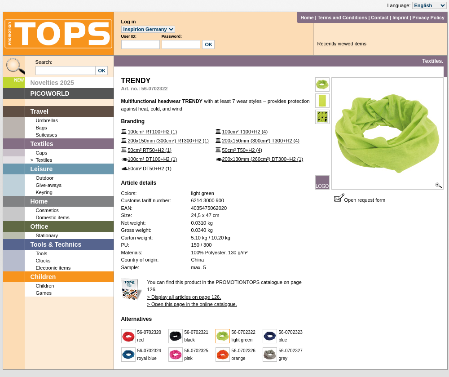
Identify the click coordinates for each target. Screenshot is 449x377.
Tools (42, 253)
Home (306, 17)
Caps (42, 152)
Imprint (400, 17)
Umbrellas (47, 120)
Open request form (360, 200)
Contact (379, 17)
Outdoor (45, 178)
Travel (39, 111)
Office (39, 226)
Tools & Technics (56, 244)
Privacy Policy (429, 17)
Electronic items (53, 268)
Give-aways (49, 185)
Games (44, 293)
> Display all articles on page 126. (184, 297)
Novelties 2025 (52, 82)
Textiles (42, 143)
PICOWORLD (50, 93)
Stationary (47, 235)
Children (43, 276)
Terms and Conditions (342, 17)
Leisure (42, 169)
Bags (41, 127)
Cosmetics (47, 210)
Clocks (43, 260)
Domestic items (53, 217)
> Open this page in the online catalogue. (192, 304)
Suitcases (46, 134)
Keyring (44, 192)
